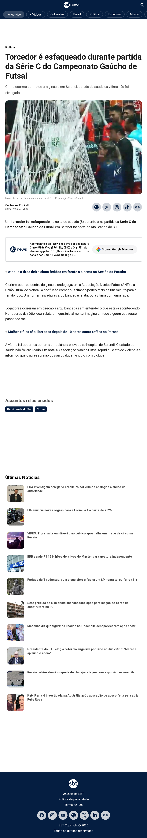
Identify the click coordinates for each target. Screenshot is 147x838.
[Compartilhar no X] (106, 207)
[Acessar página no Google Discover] (105, 815)
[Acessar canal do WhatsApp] (73, 815)
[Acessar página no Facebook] (41, 815)
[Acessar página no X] (84, 815)
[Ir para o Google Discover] (137, 207)
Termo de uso (73, 805)
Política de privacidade (73, 799)
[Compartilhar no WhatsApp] (96, 207)
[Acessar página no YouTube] (63, 815)
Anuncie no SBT (73, 794)
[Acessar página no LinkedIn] (94, 815)
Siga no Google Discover (114, 249)
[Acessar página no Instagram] (52, 815)
